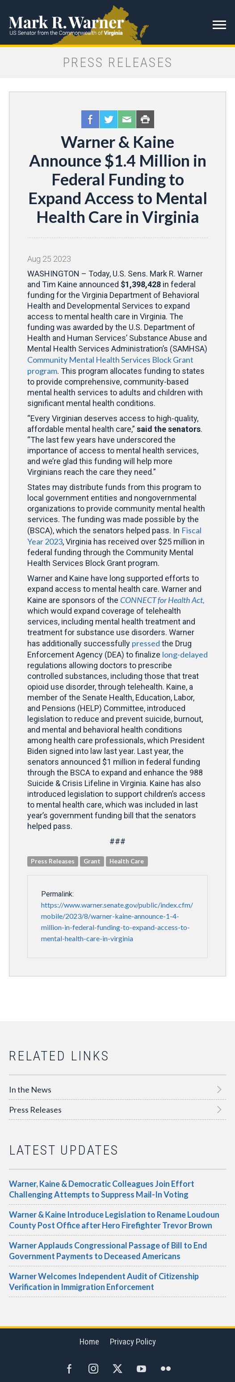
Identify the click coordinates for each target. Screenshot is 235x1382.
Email (127, 119)
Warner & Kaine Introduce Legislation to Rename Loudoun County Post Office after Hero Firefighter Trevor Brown (114, 1220)
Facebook (90, 119)
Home (89, 1341)
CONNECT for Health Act (162, 600)
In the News (30, 1089)
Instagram (93, 1368)
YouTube (141, 1368)
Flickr (166, 1368)
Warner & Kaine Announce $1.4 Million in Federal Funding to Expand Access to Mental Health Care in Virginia (117, 179)
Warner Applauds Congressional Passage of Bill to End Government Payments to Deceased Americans (108, 1250)
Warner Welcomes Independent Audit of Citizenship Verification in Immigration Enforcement (104, 1281)
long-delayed (185, 654)
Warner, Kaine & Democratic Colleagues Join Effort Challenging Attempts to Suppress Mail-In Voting (101, 1189)
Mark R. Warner (117, 22)
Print (145, 119)
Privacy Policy (133, 1341)
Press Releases (35, 1109)
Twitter (109, 119)
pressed (146, 643)
